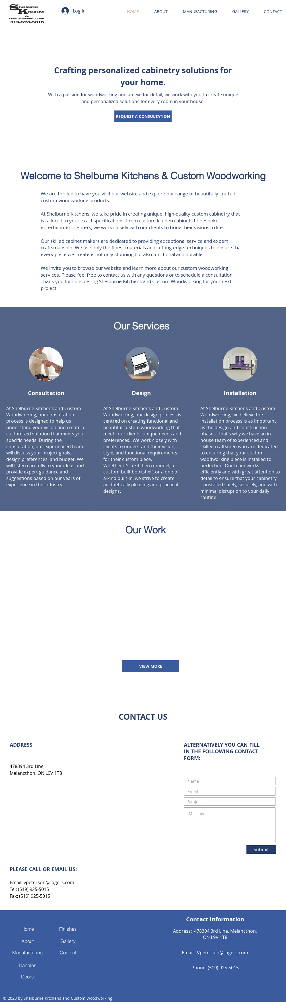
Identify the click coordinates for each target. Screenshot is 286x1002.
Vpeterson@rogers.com (222, 952)
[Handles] (27, 965)
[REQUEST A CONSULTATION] (143, 116)
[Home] (27, 929)
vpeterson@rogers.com (49, 882)
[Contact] (68, 952)
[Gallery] (68, 941)
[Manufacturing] (27, 952)
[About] (27, 941)
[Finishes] (68, 929)
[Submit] (261, 849)
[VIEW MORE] (151, 666)
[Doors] (27, 976)
